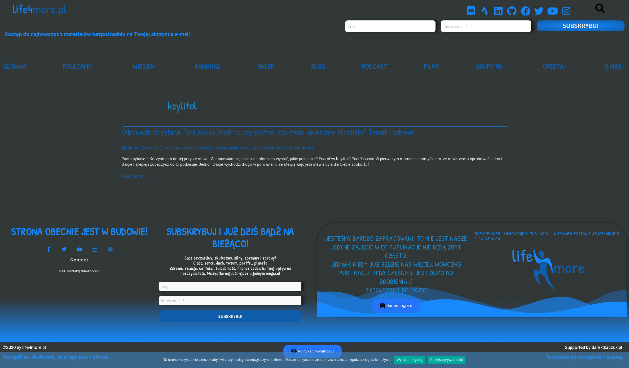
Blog (318, 67)
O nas (615, 67)
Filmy (431, 67)
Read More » (132, 175)
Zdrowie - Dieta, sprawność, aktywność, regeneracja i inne (190, 148)
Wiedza (146, 67)
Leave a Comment (261, 148)
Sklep (266, 67)
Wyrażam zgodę (409, 360)
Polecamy (80, 67)
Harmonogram (396, 306)
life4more (130, 148)
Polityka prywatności (446, 360)
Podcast (374, 67)
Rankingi (208, 67)
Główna (15, 67)
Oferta (556, 67)
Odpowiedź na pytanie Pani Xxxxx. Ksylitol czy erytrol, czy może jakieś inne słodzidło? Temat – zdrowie (271, 131)
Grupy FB (491, 67)
